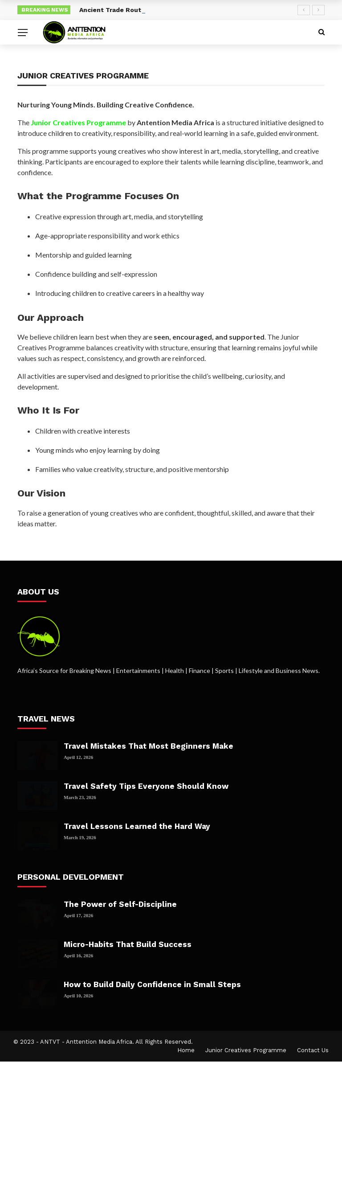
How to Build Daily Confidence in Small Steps (152, 984)
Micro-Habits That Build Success (127, 944)
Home (186, 1050)
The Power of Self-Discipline (120, 904)
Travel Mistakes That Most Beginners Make (148, 746)
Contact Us (313, 1050)
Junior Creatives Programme (245, 1050)
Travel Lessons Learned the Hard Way (137, 826)
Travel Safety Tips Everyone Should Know (146, 786)
